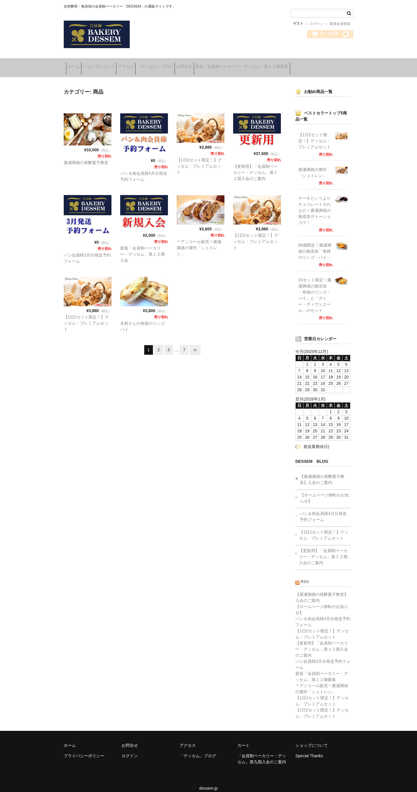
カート (243, 738)
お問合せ (223, 64)
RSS (305, 575)
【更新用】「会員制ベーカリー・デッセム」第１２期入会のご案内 (255, 165)
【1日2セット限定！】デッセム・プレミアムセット (199, 159)
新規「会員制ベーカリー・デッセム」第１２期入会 (142, 247)
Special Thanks (309, 749)
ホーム (76, 64)
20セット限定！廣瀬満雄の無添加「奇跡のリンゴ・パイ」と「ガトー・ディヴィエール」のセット (314, 288)
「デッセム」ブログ (184, 64)
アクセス (146, 64)
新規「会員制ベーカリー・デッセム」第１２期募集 (289, 64)
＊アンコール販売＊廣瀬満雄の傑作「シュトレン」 (199, 241)
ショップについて (110, 64)
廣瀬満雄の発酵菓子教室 (86, 156)
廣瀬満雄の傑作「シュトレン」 (312, 166)
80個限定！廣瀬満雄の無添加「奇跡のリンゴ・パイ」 (314, 244)
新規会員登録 (340, 24)
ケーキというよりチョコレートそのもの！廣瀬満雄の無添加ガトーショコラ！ (314, 203)
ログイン (316, 24)
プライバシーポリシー (84, 749)
